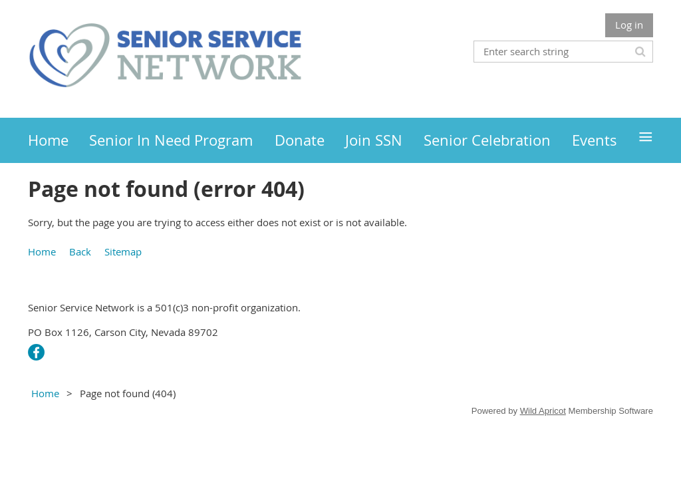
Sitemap (123, 251)
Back (80, 251)
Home (42, 251)
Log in (629, 24)
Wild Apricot (543, 411)
